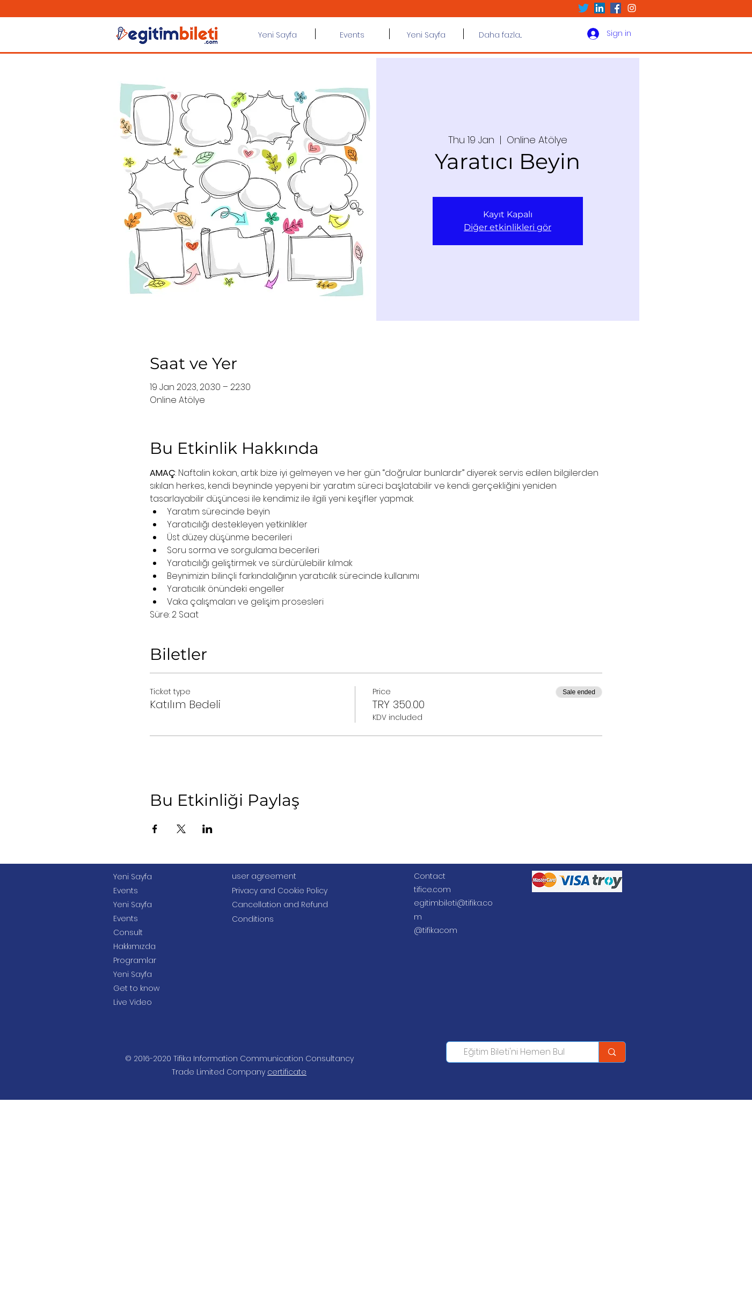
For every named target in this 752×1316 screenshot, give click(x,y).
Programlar (134, 960)
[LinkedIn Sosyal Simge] (599, 8)
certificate (286, 1072)
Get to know (136, 988)
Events (125, 890)
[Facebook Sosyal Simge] (615, 8)
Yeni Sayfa (132, 876)
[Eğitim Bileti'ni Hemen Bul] (514, 1052)
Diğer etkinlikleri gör (507, 227)
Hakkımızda (134, 946)
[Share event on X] (181, 829)
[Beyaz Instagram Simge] (631, 8)
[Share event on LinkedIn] (207, 829)
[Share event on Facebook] (155, 829)
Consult (128, 932)
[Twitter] (583, 8)
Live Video (132, 1002)
